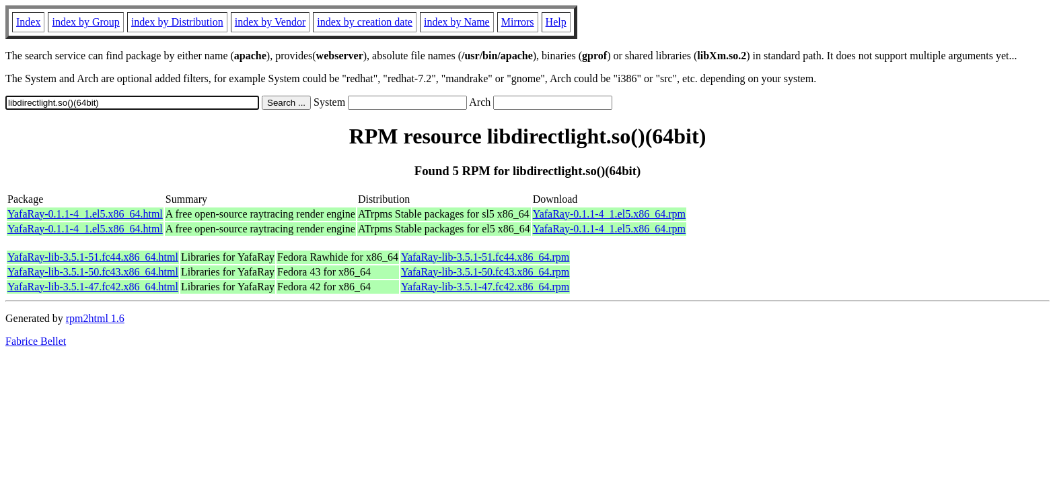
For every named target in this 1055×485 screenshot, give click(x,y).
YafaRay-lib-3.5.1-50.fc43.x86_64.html (92, 272)
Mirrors (517, 22)
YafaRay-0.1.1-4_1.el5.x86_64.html (85, 214)
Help (556, 22)
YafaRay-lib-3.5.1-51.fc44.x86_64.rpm (485, 257)
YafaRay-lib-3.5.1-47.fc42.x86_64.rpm (485, 286)
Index (28, 22)
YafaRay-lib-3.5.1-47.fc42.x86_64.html (92, 286)
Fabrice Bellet (35, 341)
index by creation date (364, 22)
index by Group (85, 22)
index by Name (457, 22)
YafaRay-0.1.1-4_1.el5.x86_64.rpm (609, 214)
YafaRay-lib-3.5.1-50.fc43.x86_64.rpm (485, 272)
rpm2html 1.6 (95, 318)
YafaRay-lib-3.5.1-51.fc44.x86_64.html (92, 257)
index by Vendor (270, 22)
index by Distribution (177, 22)
